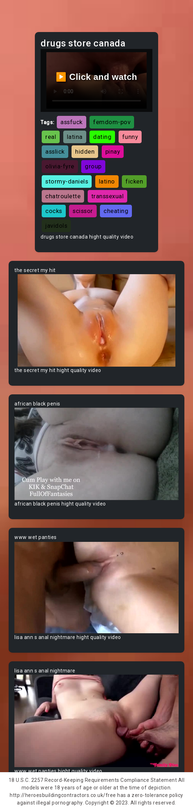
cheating (116, 210)
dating (102, 136)
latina (75, 136)
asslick (55, 151)
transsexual (107, 196)
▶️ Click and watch (96, 77)
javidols (56, 225)
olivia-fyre (59, 166)
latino (107, 181)
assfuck (71, 122)
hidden (85, 151)
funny (130, 136)
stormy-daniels (66, 181)
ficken (134, 181)
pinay (112, 151)
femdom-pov (111, 122)
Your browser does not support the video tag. (96, 320)
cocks (53, 210)
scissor (83, 210)
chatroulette (63, 196)
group (93, 166)
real (50, 136)
